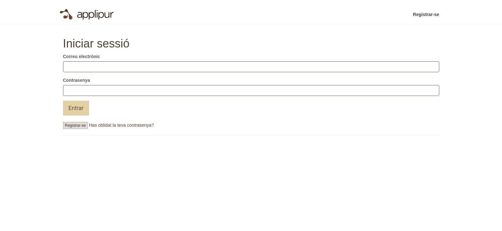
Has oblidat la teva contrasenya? (121, 125)
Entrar (76, 108)
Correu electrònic (81, 56)
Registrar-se (426, 14)
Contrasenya (76, 80)
